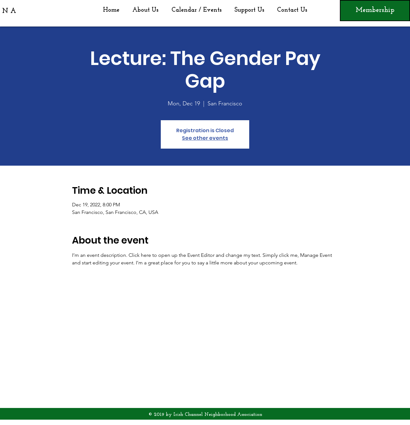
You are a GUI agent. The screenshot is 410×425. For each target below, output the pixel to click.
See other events (205, 138)
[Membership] (375, 10)
